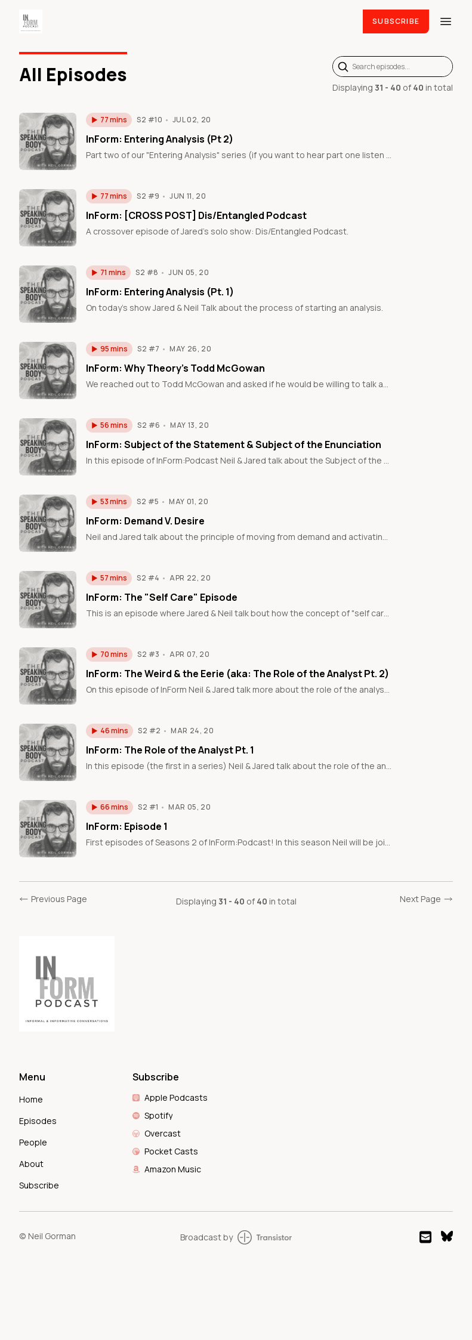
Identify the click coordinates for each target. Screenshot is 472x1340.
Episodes (38, 1120)
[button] (109, 120)
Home (31, 1099)
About (31, 1163)
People (33, 1142)
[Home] (183, 21)
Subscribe (395, 21)
